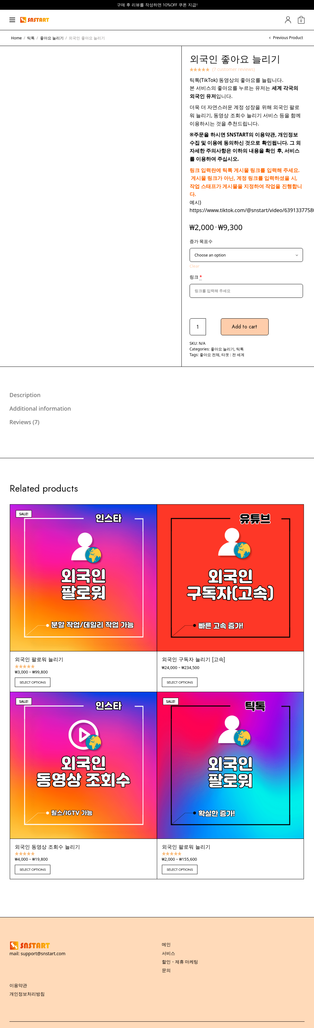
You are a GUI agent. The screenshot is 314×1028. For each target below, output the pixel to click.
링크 (196, 277)
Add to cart (245, 326)
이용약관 (265, 134)
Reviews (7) (24, 422)
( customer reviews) (233, 69)
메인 (166, 944)
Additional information (40, 408)
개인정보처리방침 (27, 994)
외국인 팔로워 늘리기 (39, 659)
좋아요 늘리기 (52, 38)
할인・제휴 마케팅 (180, 962)
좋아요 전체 (210, 354)
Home (16, 38)
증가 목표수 (201, 241)
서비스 (168, 953)
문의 (166, 970)
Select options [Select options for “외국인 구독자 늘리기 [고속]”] (180, 682)
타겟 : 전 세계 (232, 354)
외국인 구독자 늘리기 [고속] (193, 659)
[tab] (152, 395)
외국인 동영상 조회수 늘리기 (47, 847)
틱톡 (31, 38)
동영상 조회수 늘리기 (238, 115)
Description (25, 395)
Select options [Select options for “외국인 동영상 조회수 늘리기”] (33, 869)
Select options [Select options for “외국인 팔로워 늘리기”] (33, 682)
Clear (195, 266)
